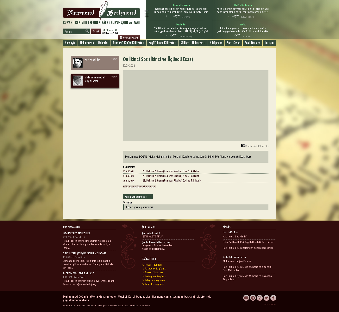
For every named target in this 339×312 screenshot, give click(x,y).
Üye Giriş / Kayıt (129, 37)
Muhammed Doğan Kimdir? (237, 261)
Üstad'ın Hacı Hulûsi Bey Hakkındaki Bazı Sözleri (248, 242)
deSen (273, 304)
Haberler (103, 42)
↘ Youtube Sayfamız (153, 284)
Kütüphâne (216, 42)
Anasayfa (70, 42)
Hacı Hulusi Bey (86, 62)
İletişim (269, 42)
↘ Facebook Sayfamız (154, 268)
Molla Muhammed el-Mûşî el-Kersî (89, 80)
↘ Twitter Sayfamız (152, 272)
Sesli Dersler (252, 42)
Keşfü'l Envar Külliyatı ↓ (162, 42)
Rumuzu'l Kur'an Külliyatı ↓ (128, 42)
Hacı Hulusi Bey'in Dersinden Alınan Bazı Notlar (248, 247)
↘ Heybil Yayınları (152, 264)
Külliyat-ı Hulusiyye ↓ (192, 42)
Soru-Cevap (233, 42)
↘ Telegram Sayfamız (153, 280)
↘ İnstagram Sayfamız (154, 276)
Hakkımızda (87, 42)
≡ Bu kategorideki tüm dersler (139, 186)
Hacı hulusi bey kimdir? (235, 236)
